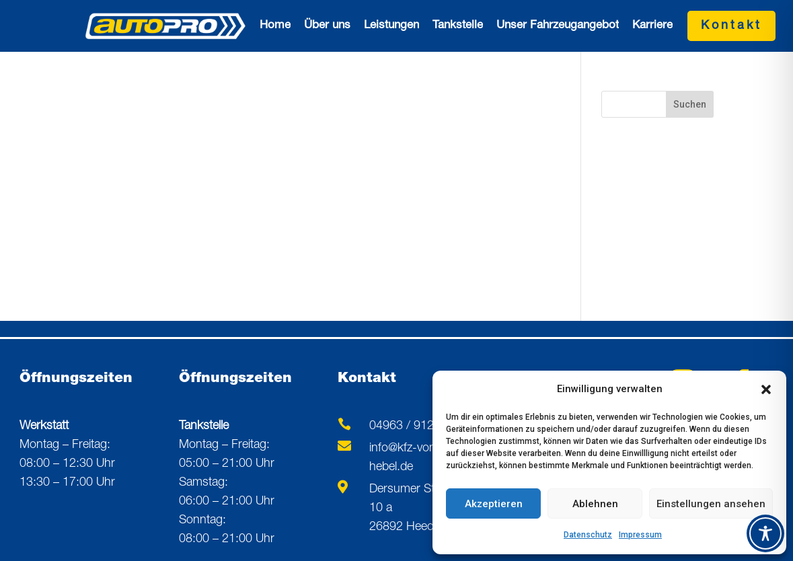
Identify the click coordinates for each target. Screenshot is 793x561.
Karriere (652, 26)
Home (275, 26)
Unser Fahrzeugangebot (557, 26)
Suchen (689, 104)
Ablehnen (595, 504)
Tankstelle (457, 26)
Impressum (640, 534)
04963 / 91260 (408, 426)
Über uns (327, 26)
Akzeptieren (494, 504)
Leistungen (391, 26)
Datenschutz (588, 534)
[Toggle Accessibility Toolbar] (765, 533)
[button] (766, 389)
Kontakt (731, 26)
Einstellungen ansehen (710, 504)
